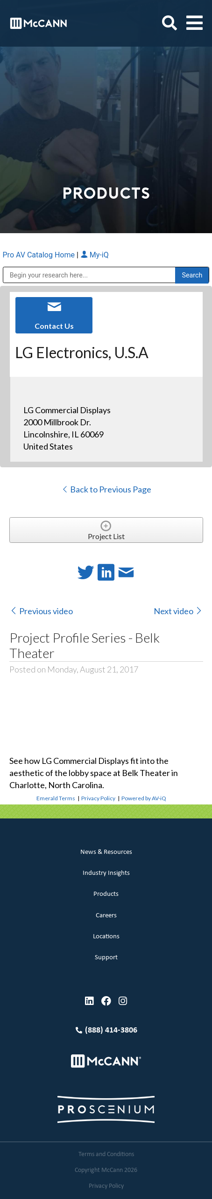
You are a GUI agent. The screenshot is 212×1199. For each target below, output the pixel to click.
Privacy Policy (98, 798)
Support (106, 957)
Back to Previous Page (106, 489)
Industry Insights (106, 873)
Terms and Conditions (106, 1154)
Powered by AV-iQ (143, 798)
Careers (106, 915)
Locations (106, 936)
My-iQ (94, 254)
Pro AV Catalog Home (40, 254)
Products (106, 894)
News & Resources (106, 852)
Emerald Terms (55, 798)
